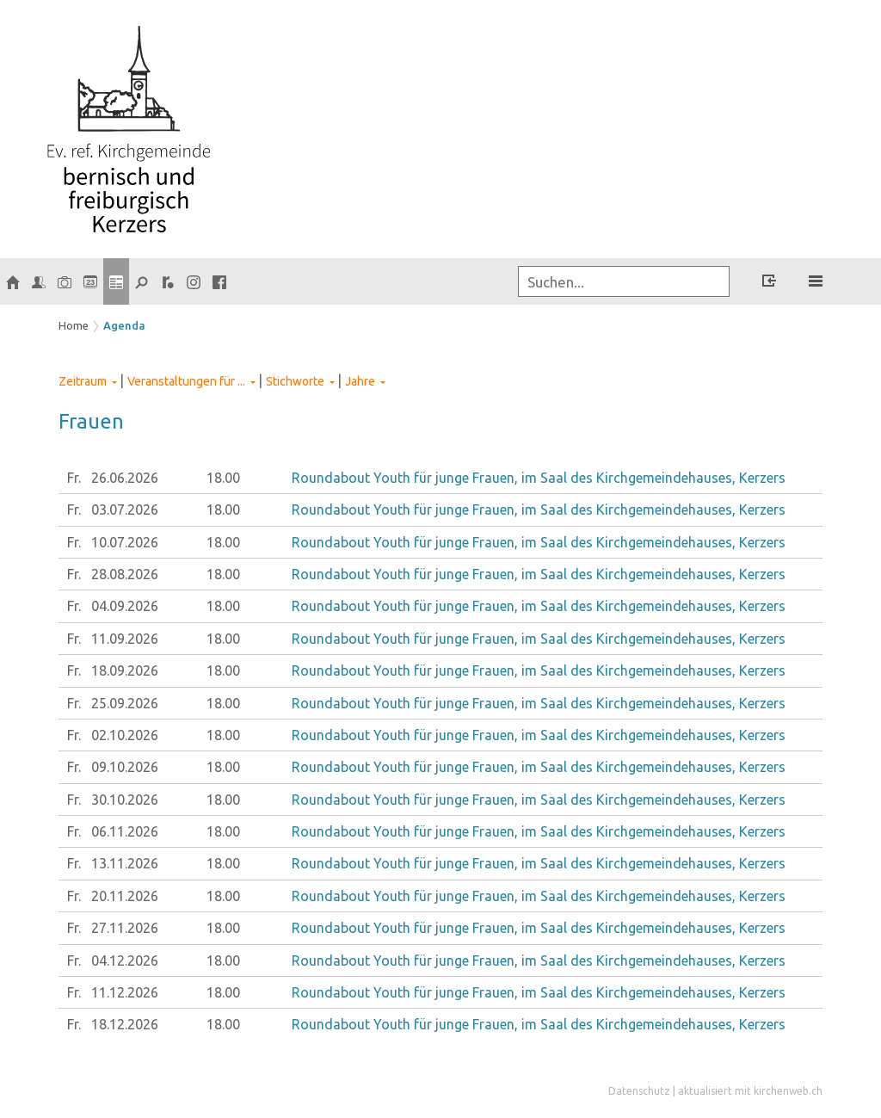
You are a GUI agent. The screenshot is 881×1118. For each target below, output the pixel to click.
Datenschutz (639, 1090)
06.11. (124, 831)
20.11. (124, 896)
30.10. (124, 799)
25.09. (124, 703)
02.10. (124, 735)
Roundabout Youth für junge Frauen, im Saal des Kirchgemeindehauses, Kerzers (539, 477)
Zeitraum (83, 381)
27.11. (124, 928)
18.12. (124, 1024)
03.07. (124, 509)
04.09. (124, 606)
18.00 (223, 477)
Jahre (360, 381)
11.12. (124, 992)
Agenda (124, 325)
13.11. (124, 863)
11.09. (124, 638)
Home (74, 325)
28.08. (124, 574)
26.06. (124, 477)
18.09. (124, 670)
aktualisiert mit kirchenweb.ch (750, 1090)
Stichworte (295, 381)
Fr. (74, 477)
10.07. (124, 542)
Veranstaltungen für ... (186, 381)
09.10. (124, 767)
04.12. (124, 960)
